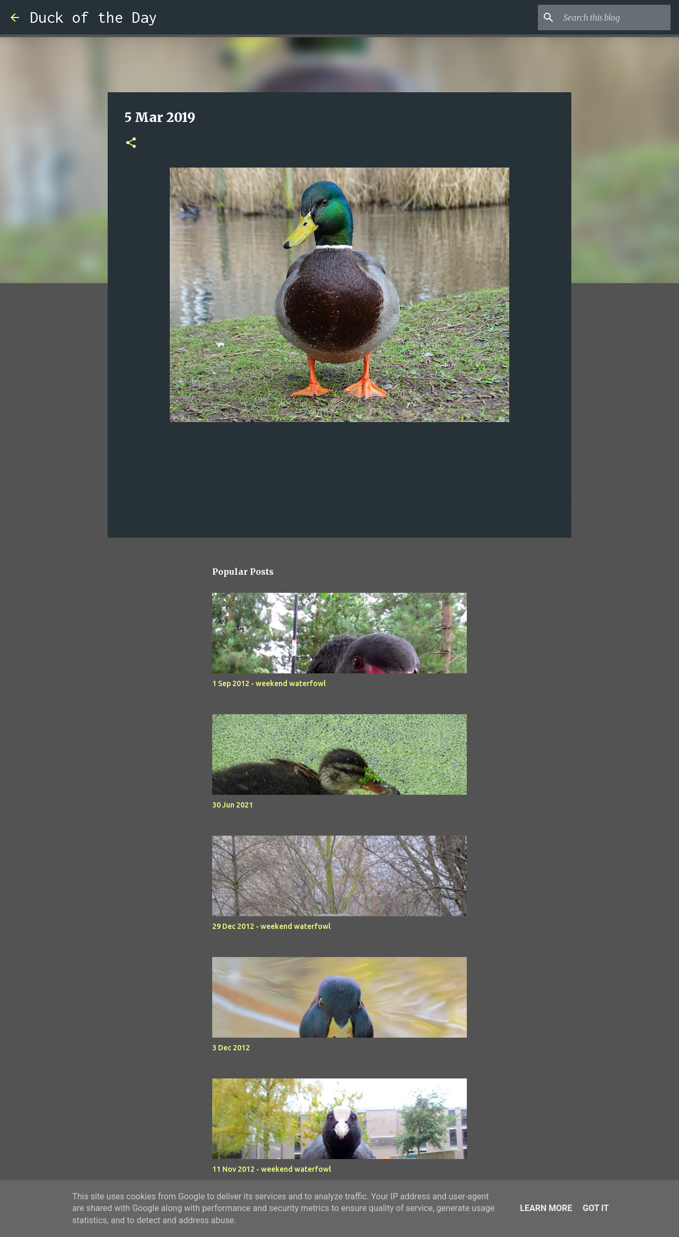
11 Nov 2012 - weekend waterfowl (271, 1169)
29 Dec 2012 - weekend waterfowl (271, 926)
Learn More (546, 1208)
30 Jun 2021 (232, 805)
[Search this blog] (615, 17)
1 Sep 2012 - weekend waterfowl (269, 683)
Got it (595, 1208)
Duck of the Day (93, 17)
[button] (131, 143)
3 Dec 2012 (231, 1047)
